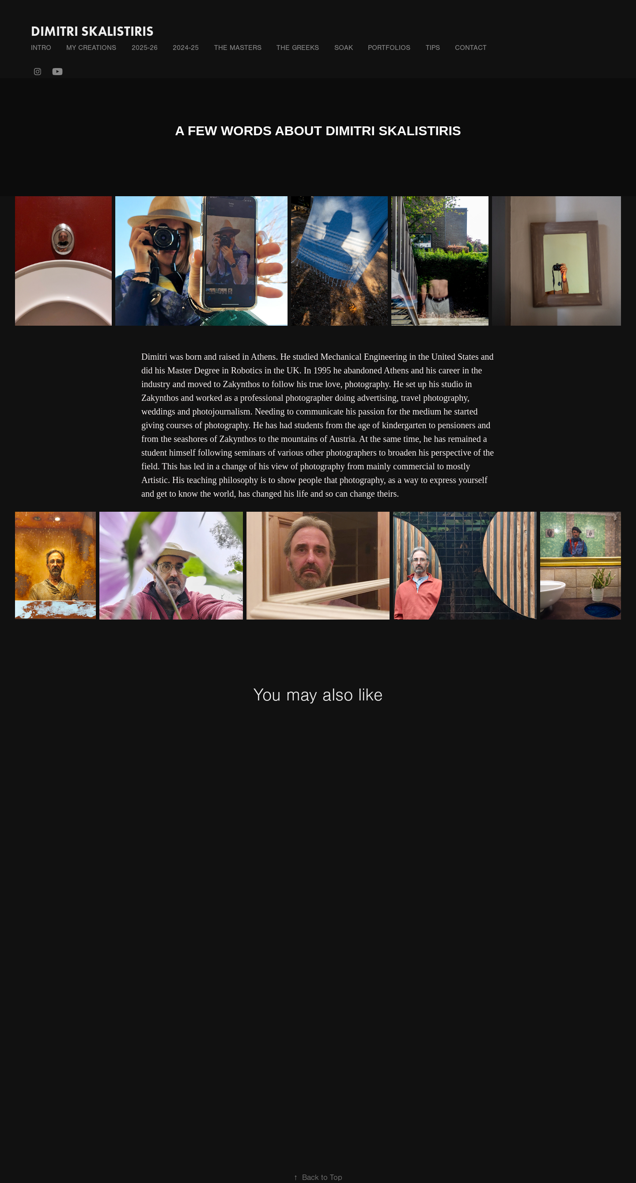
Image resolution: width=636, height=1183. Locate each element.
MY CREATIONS (91, 48)
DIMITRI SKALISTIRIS (92, 31)
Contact (471, 48)
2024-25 (186, 48)
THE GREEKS (297, 48)
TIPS (433, 48)
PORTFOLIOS (389, 48)
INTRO (41, 48)
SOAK (343, 48)
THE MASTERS (237, 48)
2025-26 (145, 48)
